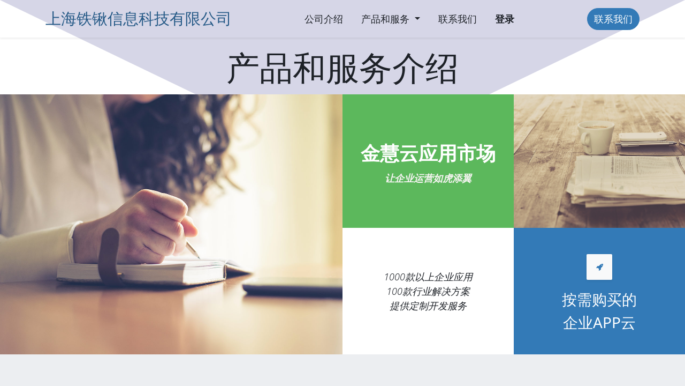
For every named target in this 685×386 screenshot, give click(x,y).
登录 (504, 18)
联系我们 (613, 18)
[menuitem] (323, 19)
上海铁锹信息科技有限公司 (138, 18)
